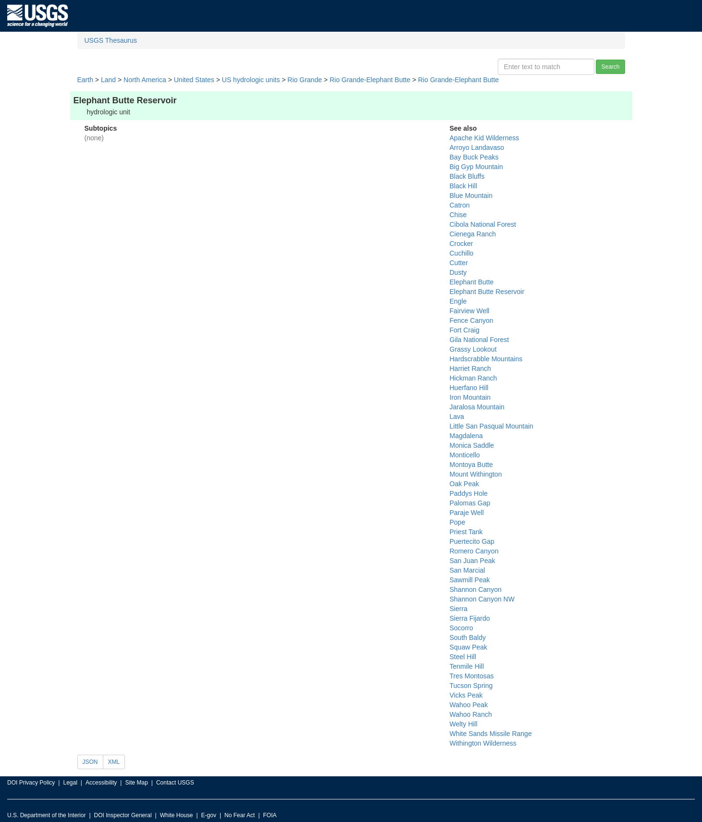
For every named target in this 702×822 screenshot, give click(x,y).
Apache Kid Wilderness (484, 138)
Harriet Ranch (470, 368)
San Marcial (467, 570)
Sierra (459, 609)
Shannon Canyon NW (482, 599)
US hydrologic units (251, 80)
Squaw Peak (469, 647)
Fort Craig (465, 330)
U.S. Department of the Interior (46, 815)
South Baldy (468, 637)
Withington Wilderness (483, 743)
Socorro (461, 628)
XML (114, 762)
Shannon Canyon (476, 589)
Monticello (465, 455)
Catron (460, 205)
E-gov (208, 815)
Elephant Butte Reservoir (487, 291)
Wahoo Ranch (471, 714)
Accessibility (101, 782)
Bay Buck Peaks (474, 157)
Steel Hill (463, 657)
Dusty (458, 272)
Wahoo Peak (469, 705)
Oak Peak (464, 484)
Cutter (459, 263)
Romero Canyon (474, 551)
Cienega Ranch (473, 234)
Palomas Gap (470, 503)
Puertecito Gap (472, 541)
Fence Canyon (471, 320)
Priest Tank (466, 532)
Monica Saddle (472, 445)
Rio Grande (304, 80)
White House (176, 815)
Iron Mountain (470, 397)
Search (610, 66)
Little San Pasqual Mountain (491, 426)
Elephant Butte (472, 282)
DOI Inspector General (123, 815)
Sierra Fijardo (470, 618)
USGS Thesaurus (111, 40)
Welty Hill (464, 724)
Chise (458, 215)
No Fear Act (239, 815)
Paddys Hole (469, 493)
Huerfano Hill (469, 388)
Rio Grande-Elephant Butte (370, 80)
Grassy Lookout (473, 349)
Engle (458, 301)
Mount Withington (476, 474)
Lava (457, 416)
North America (144, 80)
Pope (458, 522)
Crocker (461, 243)
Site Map (136, 782)
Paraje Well (467, 512)
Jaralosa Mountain (477, 407)
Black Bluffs (467, 176)
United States (194, 80)
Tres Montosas (472, 676)
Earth (85, 80)
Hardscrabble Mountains (486, 359)
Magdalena (466, 436)
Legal (70, 782)
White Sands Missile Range (491, 733)
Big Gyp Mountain (476, 167)
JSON (90, 762)
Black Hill (464, 186)
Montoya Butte (471, 464)
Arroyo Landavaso (477, 147)
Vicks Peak (466, 695)
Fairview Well (470, 311)
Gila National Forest (479, 340)
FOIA (270, 815)
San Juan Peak (472, 560)
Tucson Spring (471, 685)
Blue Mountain (471, 195)
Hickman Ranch (473, 378)
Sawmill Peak (470, 580)
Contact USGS (175, 782)
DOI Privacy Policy (31, 782)
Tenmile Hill (467, 666)
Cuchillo (462, 253)
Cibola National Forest (483, 224)
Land (108, 80)
